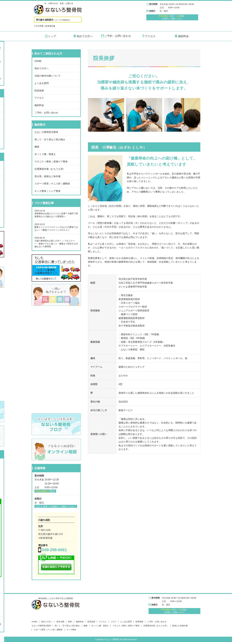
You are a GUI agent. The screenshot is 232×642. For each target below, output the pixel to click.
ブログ (113, 622)
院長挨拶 (39, 90)
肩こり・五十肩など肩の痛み (49, 139)
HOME (38, 61)
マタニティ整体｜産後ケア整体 (51, 161)
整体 (70, 622)
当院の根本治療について (47, 76)
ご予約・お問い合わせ (46, 112)
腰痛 (36, 146)
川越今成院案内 (53, 20)
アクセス (39, 98)
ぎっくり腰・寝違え (45, 154)
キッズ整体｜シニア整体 (47, 191)
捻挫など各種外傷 (180, 626)
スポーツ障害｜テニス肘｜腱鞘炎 (52, 183)
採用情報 (139, 622)
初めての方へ (41, 68)
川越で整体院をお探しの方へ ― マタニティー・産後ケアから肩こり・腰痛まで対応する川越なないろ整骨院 (56, 244)
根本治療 (60, 622)
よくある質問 (41, 83)
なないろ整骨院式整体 (46, 132)
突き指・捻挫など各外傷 (47, 176)
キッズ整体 (71, 630)
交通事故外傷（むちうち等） (49, 169)
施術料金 (39, 105)
